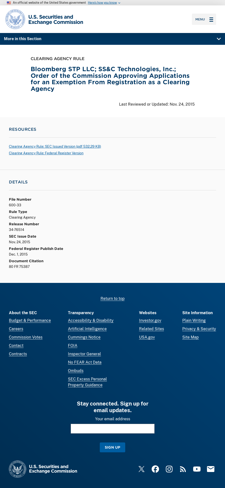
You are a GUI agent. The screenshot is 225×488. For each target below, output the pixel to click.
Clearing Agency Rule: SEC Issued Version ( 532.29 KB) (55, 146)
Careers (16, 328)
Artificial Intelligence (87, 328)
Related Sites (151, 328)
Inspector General (84, 354)
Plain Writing (194, 320)
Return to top (113, 298)
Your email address (112, 419)
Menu (204, 19)
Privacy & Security (199, 328)
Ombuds (75, 370)
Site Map (190, 337)
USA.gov (147, 337)
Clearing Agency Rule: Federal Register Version (46, 153)
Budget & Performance (30, 320)
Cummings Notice (84, 337)
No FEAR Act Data (85, 362)
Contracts (18, 354)
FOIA (72, 345)
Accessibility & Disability (91, 320)
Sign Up (112, 447)
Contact (16, 345)
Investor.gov (150, 320)
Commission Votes (25, 337)
